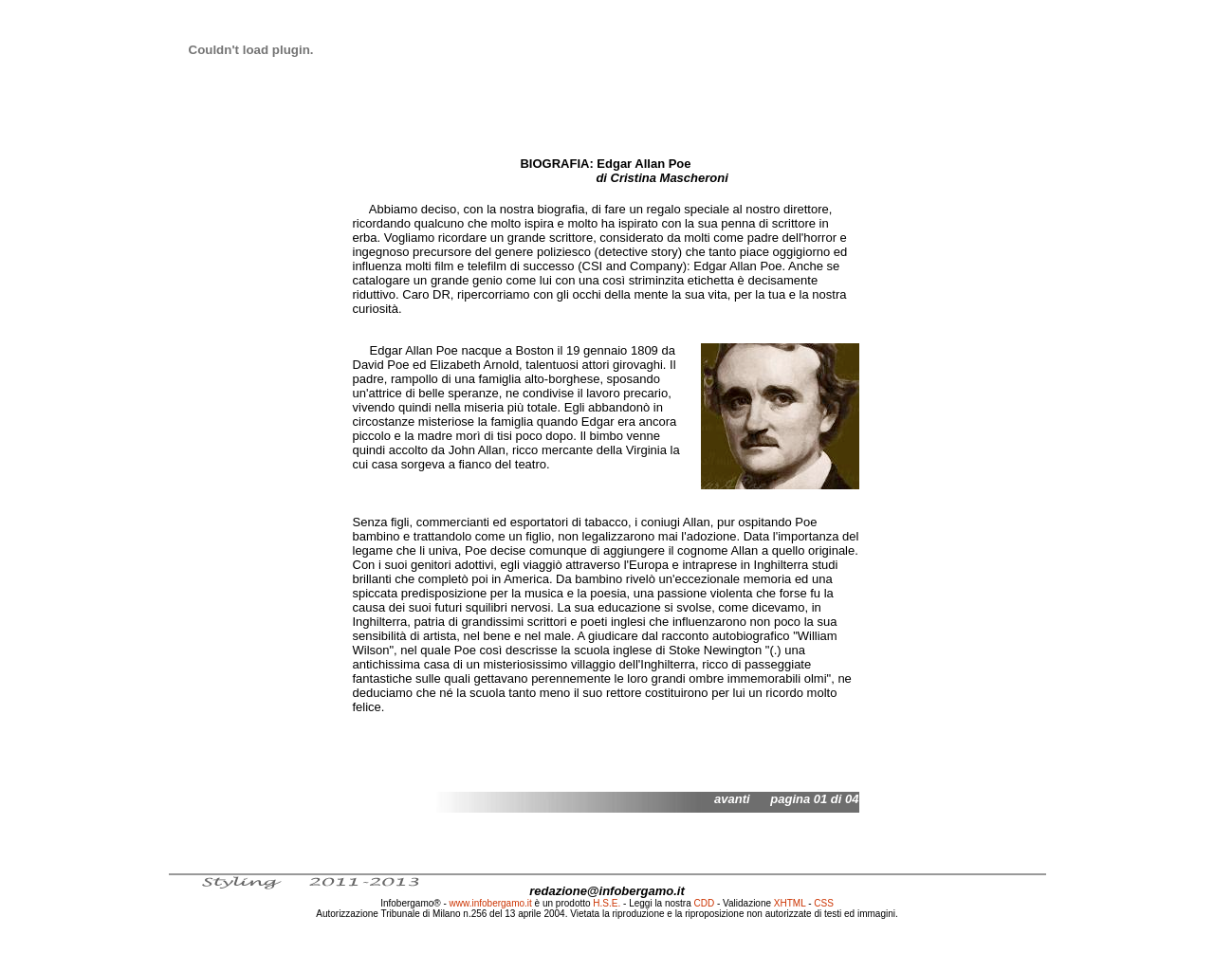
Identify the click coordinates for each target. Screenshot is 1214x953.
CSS (824, 903)
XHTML (790, 903)
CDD (704, 903)
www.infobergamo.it (491, 903)
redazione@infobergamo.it (607, 891)
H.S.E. (606, 903)
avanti (732, 799)
